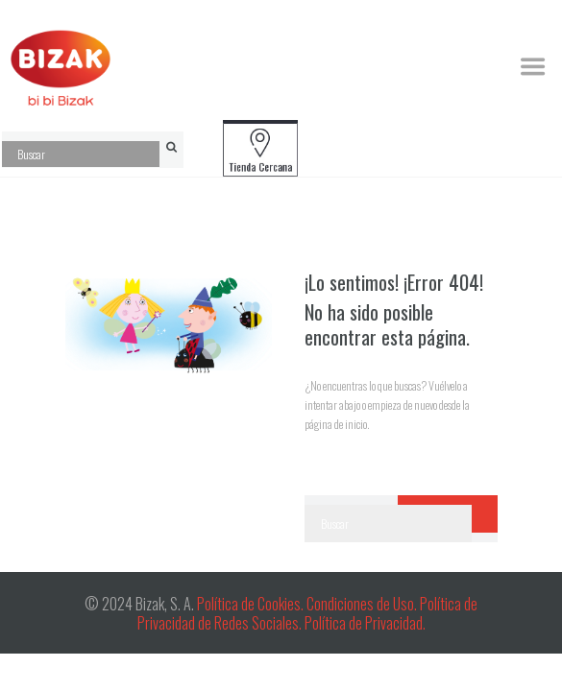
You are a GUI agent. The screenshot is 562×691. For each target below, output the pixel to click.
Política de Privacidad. (365, 622)
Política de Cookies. (250, 603)
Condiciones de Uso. (363, 603)
